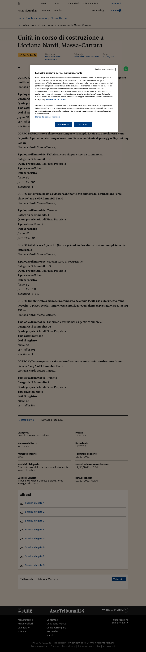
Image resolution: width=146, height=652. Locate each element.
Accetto (83, 124)
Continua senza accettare (104, 69)
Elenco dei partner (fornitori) (47, 117)
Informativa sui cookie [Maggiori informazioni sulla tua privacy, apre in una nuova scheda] (55, 99)
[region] (74, 98)
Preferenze (63, 124)
